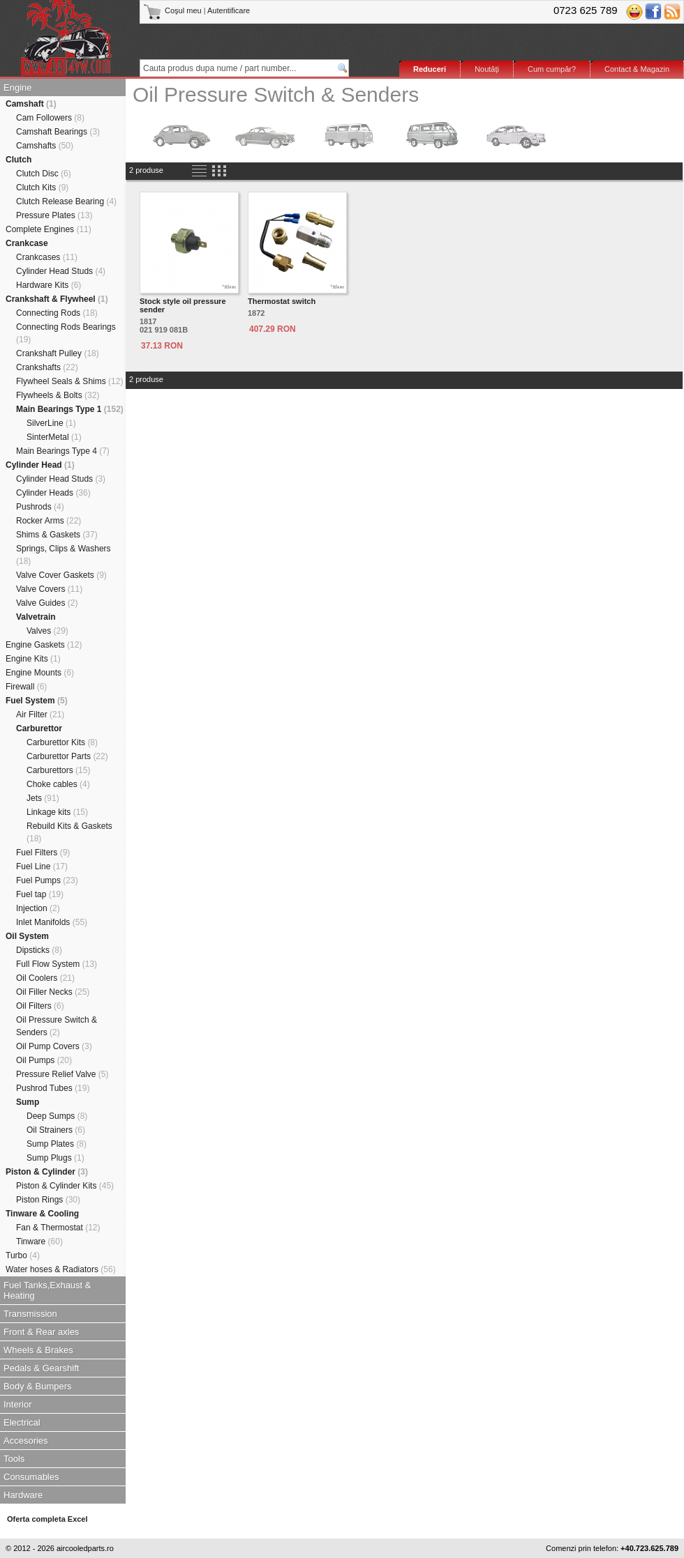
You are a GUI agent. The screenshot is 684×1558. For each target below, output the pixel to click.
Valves (47, 631)
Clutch (18, 160)
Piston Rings (48, 1200)
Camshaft (31, 104)
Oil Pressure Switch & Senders (56, 1026)
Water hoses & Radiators (61, 1269)
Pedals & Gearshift (41, 1368)
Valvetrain (36, 617)
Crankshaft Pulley (57, 353)
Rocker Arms (48, 521)
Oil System (27, 936)
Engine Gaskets (44, 645)
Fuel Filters (43, 852)
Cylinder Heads (53, 493)
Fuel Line (42, 866)
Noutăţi (487, 69)
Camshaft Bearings (58, 132)
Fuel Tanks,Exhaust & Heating (47, 1290)
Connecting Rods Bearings (66, 333)
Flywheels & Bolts (57, 395)
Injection (38, 908)
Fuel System (37, 700)
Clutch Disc (43, 173)
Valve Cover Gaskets (61, 575)
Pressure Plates (54, 215)
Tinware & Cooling (42, 1214)
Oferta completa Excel (47, 1519)
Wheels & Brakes (38, 1350)
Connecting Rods (57, 313)
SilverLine (51, 423)
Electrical (21, 1422)
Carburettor (39, 728)
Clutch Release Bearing (66, 201)
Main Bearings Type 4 (63, 451)
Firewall (26, 687)
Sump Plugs (55, 1158)
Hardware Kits (48, 285)
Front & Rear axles (41, 1332)
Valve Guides (47, 603)
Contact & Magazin (636, 69)
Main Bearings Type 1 (70, 409)
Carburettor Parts (67, 756)
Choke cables (58, 784)
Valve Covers (49, 589)
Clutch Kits (42, 187)
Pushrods (40, 507)
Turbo (23, 1255)
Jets (43, 798)
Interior (17, 1404)
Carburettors (58, 770)
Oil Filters (40, 1006)
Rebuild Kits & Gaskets (69, 832)
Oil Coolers (45, 978)
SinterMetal (54, 437)
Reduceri (429, 69)
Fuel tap (40, 894)
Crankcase (27, 243)
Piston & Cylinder (47, 1172)
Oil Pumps (44, 1060)
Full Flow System (56, 964)
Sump (27, 1102)
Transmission (30, 1313)
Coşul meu (173, 10)
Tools (13, 1458)
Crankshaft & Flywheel (57, 299)
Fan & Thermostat (58, 1227)
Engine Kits (33, 659)
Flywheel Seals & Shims (69, 381)
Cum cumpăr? (552, 69)
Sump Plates (57, 1144)
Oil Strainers (56, 1130)
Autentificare (228, 10)
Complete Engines (48, 229)
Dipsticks (39, 950)
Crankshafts (47, 367)
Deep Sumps (57, 1116)
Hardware (23, 1495)
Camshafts (44, 146)
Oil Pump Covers (54, 1046)
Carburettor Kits (62, 742)
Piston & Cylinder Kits (65, 1186)
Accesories (25, 1440)
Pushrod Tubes (52, 1088)
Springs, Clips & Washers (63, 555)
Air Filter (40, 714)
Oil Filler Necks (52, 992)
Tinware (39, 1241)
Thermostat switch (281, 301)
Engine (17, 87)
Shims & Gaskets (57, 535)
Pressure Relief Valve (62, 1074)
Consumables (31, 1477)
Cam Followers (50, 118)
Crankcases (46, 257)
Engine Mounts (40, 673)
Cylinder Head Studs (60, 271)
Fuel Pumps (47, 880)
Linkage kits (57, 812)
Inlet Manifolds (51, 922)
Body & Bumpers (37, 1386)
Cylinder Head (40, 465)
